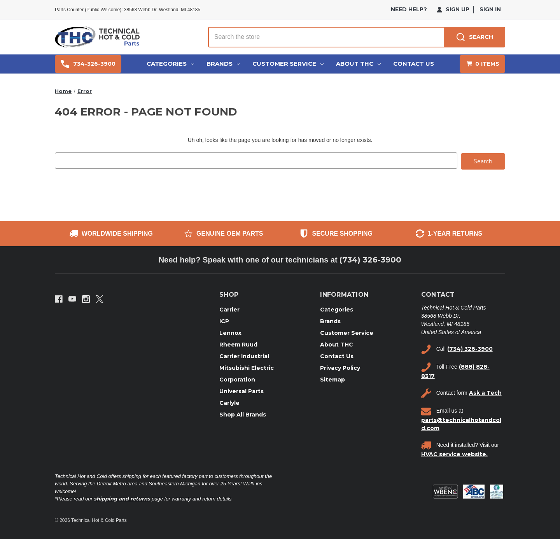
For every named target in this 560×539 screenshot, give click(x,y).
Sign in (490, 9)
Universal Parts (241, 390)
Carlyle (229, 401)
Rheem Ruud (238, 343)
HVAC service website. (454, 453)
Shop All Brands (242, 413)
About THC (358, 63)
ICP (224, 320)
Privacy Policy (340, 366)
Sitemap (332, 378)
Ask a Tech (485, 392)
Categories (170, 63)
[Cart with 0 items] (482, 64)
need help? (409, 9)
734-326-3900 (88, 64)
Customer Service (288, 63)
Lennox (230, 331)
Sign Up (453, 9)
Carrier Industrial (244, 355)
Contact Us (413, 63)
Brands (223, 63)
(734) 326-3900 (370, 259)
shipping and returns (122, 498)
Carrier (229, 308)
